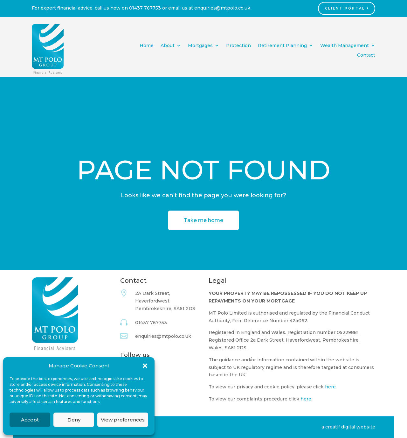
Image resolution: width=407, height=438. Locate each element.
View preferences (123, 420)
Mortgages (200, 45)
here (330, 387)
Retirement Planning (282, 45)
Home (147, 45)
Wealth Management (344, 45)
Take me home (203, 220)
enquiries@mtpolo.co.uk (222, 8)
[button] (145, 366)
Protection (238, 45)
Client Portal (345, 8)
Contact (366, 55)
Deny (73, 420)
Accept (30, 420)
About (168, 45)
